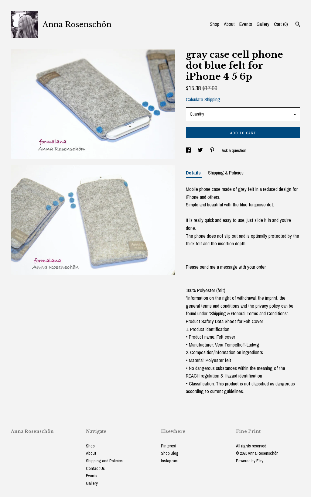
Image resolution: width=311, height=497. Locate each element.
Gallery (263, 24)
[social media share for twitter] (201, 150)
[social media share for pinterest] (213, 150)
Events (245, 24)
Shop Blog (170, 453)
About (229, 24)
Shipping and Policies (104, 461)
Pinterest (168, 446)
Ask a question (234, 150)
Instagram (169, 461)
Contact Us (95, 468)
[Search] (298, 25)
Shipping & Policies (226, 172)
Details (194, 172)
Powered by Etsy (249, 461)
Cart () (281, 24)
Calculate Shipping (203, 99)
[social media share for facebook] (189, 150)
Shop (214, 24)
